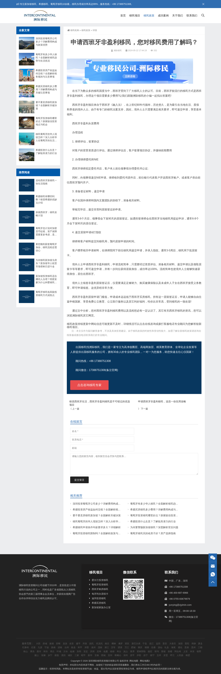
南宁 (152, 655)
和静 (194, 643)
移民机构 (73, 30)
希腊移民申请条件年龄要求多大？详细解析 (97, 527)
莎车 (113, 647)
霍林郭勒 (141, 651)
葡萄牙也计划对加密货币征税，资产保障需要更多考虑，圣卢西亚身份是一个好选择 (46, 231)
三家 (77, 655)
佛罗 (120, 643)
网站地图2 (145, 661)
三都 (200, 647)
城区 (70, 655)
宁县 (145, 643)
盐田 (158, 643)
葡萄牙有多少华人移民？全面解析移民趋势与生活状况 (160, 503)
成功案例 (163, 15)
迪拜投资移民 (99, 598)
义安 (185, 651)
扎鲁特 (25, 647)
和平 (80, 647)
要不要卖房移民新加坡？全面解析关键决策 (97, 515)
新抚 (57, 655)
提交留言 (79, 480)
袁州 (93, 647)
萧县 (200, 643)
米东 (192, 651)
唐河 (39, 651)
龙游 (65, 643)
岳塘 (153, 647)
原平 (132, 655)
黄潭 (132, 651)
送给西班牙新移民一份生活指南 (46, 182)
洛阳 (180, 643)
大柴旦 (172, 643)
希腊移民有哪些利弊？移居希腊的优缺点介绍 (46, 199)
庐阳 (139, 655)
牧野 (199, 651)
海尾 (173, 647)
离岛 (32, 651)
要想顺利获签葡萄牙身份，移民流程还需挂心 (46, 247)
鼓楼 (170, 651)
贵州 (193, 647)
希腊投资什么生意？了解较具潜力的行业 (153, 521)
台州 (66, 647)
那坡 (163, 651)
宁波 (46, 647)
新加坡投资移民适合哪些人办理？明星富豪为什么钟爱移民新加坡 (46, 279)
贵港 (186, 647)
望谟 (120, 647)
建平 (78, 643)
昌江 (151, 643)
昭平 (83, 655)
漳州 (125, 655)
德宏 (150, 651)
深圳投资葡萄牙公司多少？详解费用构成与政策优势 (102, 503)
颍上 (37, 655)
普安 (165, 643)
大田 (38, 643)
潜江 (107, 647)
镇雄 (112, 651)
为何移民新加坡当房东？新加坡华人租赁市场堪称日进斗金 (46, 263)
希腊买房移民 (99, 603)
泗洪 (63, 655)
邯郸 (58, 643)
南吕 (107, 643)
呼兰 (172, 655)
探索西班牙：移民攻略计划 (46, 214)
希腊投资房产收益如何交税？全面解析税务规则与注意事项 (105, 509)
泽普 (86, 647)
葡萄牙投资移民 (100, 584)
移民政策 (149, 15)
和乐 (45, 651)
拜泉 (85, 643)
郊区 (127, 643)
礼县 (166, 647)
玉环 (159, 655)
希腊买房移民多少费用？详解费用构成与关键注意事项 (160, 509)
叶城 (59, 651)
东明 (79, 651)
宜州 (110, 655)
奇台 (119, 651)
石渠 (33, 647)
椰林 (114, 643)
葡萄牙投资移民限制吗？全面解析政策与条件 (98, 533)
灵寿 (99, 651)
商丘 (52, 651)
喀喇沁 (118, 655)
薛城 (45, 643)
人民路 (180, 655)
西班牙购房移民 (100, 589)
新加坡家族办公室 (101, 607)
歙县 (73, 647)
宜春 (97, 655)
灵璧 (165, 655)
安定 (85, 651)
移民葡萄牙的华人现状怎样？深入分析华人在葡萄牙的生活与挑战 (109, 521)
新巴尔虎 (136, 643)
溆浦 (51, 643)
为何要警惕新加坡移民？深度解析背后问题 (154, 527)
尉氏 (91, 643)
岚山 (125, 651)
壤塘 (147, 647)
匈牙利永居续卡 (100, 593)
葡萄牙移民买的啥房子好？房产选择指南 (153, 533)
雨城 (103, 655)
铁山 (25, 651)
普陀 (187, 643)
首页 (123, 15)
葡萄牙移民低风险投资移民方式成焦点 (46, 293)
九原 (40, 647)
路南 (53, 647)
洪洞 (92, 651)
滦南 (60, 647)
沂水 (65, 651)
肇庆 (140, 647)
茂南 (100, 647)
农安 (71, 643)
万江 (127, 647)
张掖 (43, 655)
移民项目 (134, 15)
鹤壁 (188, 655)
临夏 (106, 651)
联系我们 (191, 15)
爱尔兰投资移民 (100, 580)
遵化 (180, 647)
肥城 (133, 647)
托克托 (99, 643)
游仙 (160, 647)
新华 (90, 655)
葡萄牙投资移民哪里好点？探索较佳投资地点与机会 (159, 515)
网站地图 (133, 661)
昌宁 (145, 655)
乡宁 (50, 655)
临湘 (72, 651)
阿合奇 (178, 651)
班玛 (157, 651)
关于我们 (177, 15)
